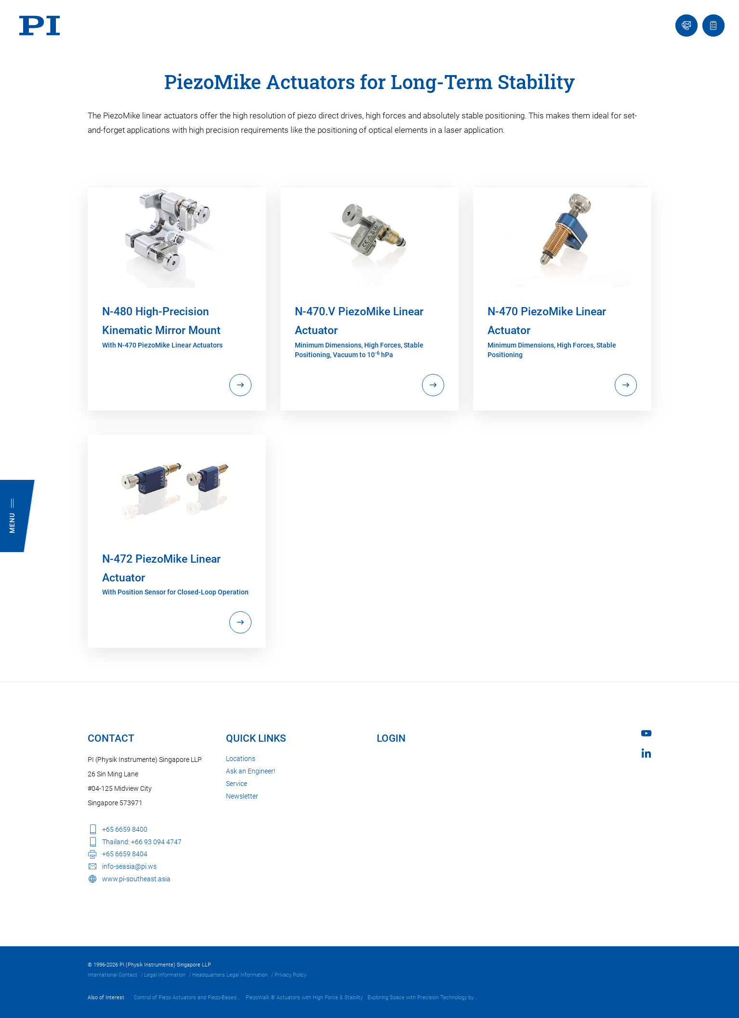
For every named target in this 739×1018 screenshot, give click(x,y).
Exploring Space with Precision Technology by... (422, 997)
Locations (240, 758)
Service (236, 783)
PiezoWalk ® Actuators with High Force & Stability (304, 997)
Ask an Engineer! (250, 771)
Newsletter (242, 796)
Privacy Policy (290, 975)
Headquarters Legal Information (230, 975)
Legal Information (164, 975)
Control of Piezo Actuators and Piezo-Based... (187, 997)
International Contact (112, 975)
